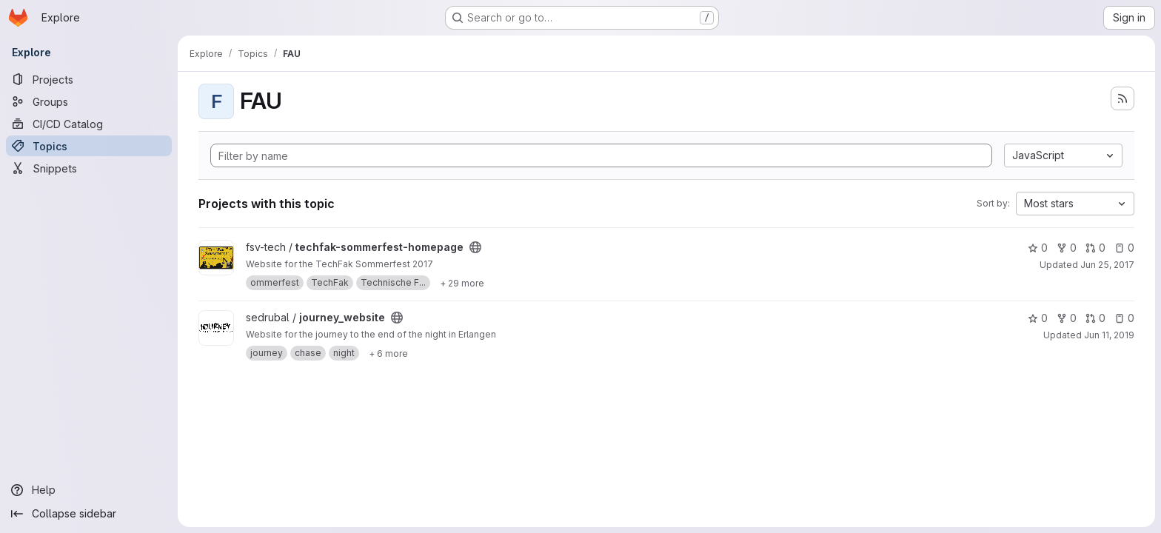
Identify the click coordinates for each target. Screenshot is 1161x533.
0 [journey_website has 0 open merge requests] (1095, 318)
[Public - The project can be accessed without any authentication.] (475, 247)
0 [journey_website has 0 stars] (1038, 318)
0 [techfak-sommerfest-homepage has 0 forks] (1067, 247)
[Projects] (89, 79)
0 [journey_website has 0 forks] (1067, 318)
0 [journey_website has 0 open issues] (1124, 318)
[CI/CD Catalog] (89, 123)
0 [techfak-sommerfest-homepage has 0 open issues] (1124, 247)
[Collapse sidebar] (89, 513)
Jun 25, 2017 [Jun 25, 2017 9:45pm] (1107, 264)
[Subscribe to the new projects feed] (1122, 98)
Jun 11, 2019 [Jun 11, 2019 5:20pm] (1109, 335)
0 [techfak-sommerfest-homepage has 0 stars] (1038, 247)
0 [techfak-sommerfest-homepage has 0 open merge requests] (1095, 247)
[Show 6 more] (388, 353)
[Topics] (89, 145)
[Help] (89, 490)
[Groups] (89, 101)
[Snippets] (89, 168)
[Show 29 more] (462, 283)
